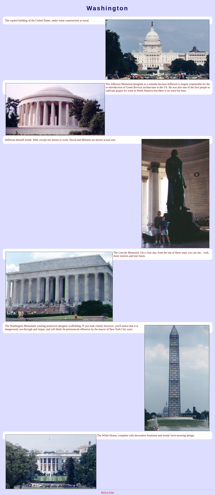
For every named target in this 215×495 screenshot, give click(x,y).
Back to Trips (107, 492)
